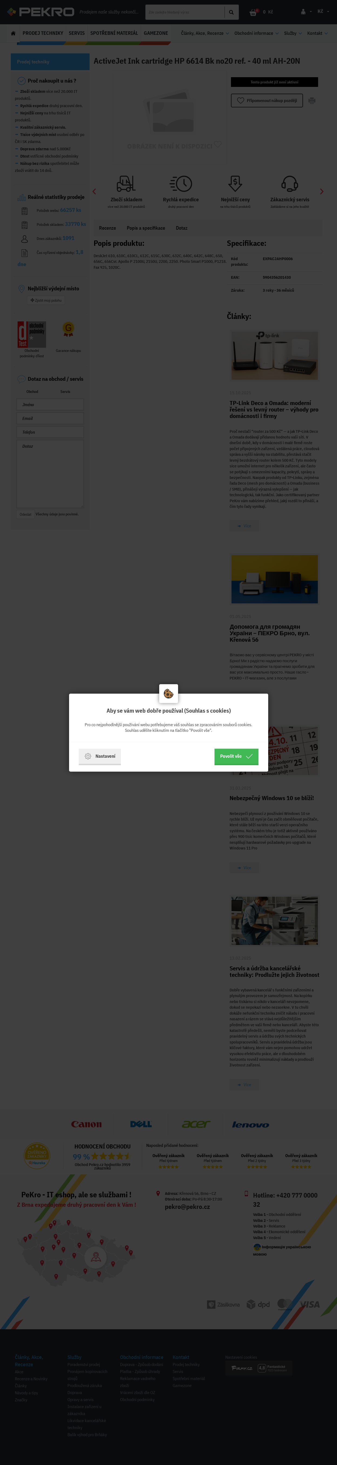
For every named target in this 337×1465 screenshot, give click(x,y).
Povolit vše (236, 756)
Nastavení (99, 756)
